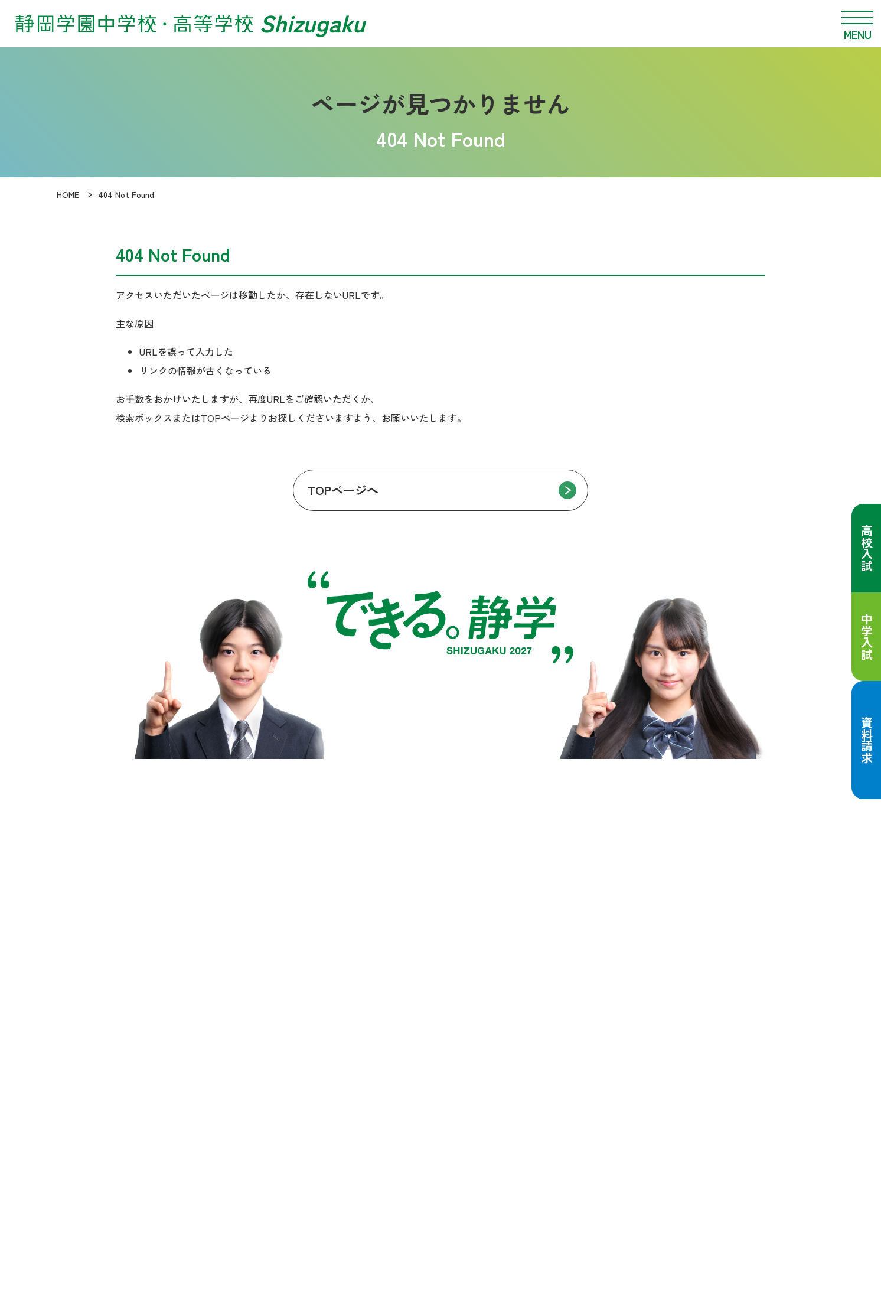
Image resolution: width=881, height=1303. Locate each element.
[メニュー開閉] (857, 23)
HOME (68, 194)
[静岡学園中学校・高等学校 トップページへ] (190, 23)
